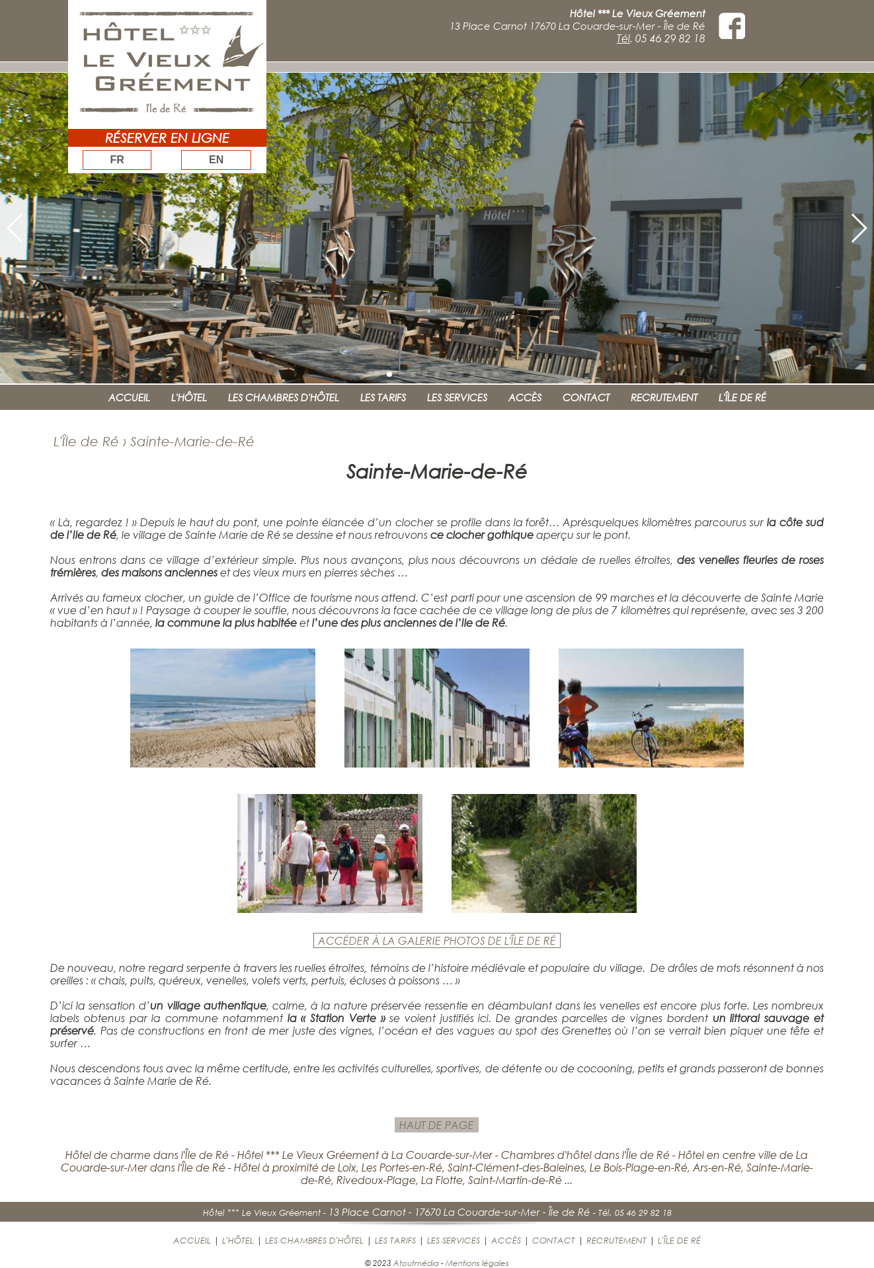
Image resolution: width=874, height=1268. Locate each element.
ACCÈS (524, 397)
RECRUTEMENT (664, 397)
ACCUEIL (129, 397)
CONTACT (586, 397)
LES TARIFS (383, 397)
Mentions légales (477, 1262)
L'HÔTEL (189, 397)
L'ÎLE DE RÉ (742, 397)
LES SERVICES (457, 397)
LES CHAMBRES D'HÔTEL (283, 397)
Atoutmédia (416, 1262)
